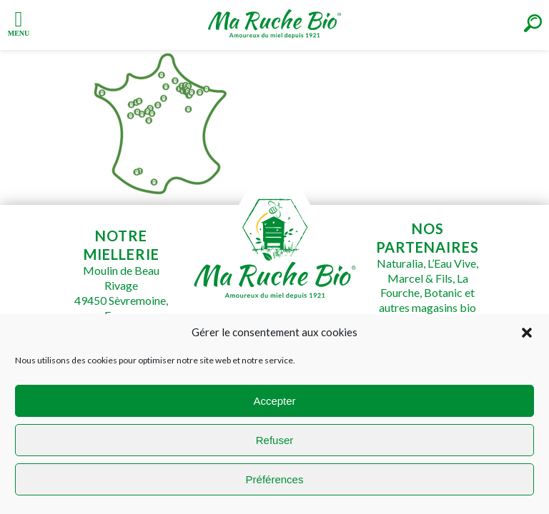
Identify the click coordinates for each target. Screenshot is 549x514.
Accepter (274, 401)
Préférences (275, 479)
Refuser (275, 440)
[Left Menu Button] (19, 22)
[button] (527, 333)
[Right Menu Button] (533, 23)
